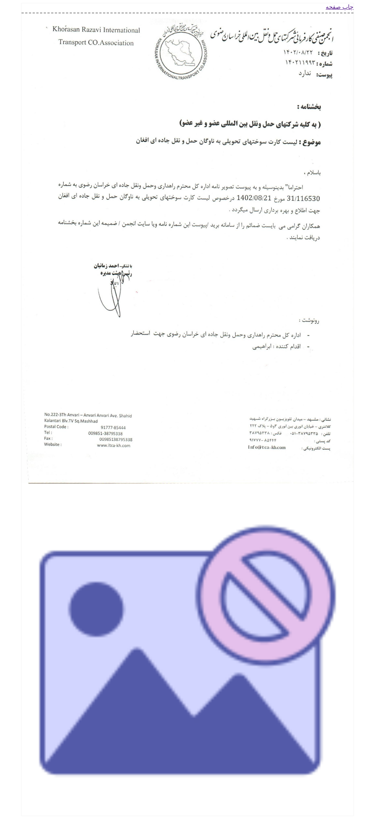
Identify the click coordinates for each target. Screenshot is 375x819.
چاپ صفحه (340, 7)
